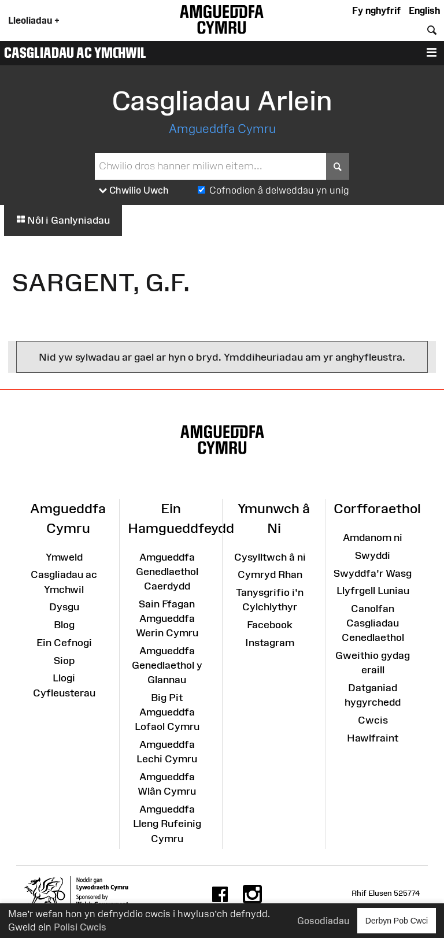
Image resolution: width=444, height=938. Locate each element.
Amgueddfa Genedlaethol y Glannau (167, 665)
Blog (64, 625)
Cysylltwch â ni (270, 557)
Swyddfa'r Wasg (373, 573)
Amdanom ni (372, 537)
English (424, 10)
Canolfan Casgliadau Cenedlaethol (373, 623)
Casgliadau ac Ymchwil (75, 52)
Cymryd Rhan (270, 574)
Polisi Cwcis (80, 927)
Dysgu (64, 607)
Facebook (270, 625)
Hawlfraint (372, 738)
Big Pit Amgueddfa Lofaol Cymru (167, 712)
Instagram (269, 642)
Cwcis (373, 720)
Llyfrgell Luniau (372, 590)
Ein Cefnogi (64, 642)
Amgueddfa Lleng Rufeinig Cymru (167, 823)
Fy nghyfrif (376, 10)
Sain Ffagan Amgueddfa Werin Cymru (167, 618)
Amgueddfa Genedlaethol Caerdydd (167, 571)
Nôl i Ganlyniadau (63, 220)
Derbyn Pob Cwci (396, 920)
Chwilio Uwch (134, 191)
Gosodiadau (323, 920)
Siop (64, 660)
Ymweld (64, 557)
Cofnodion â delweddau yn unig (279, 190)
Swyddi (372, 555)
